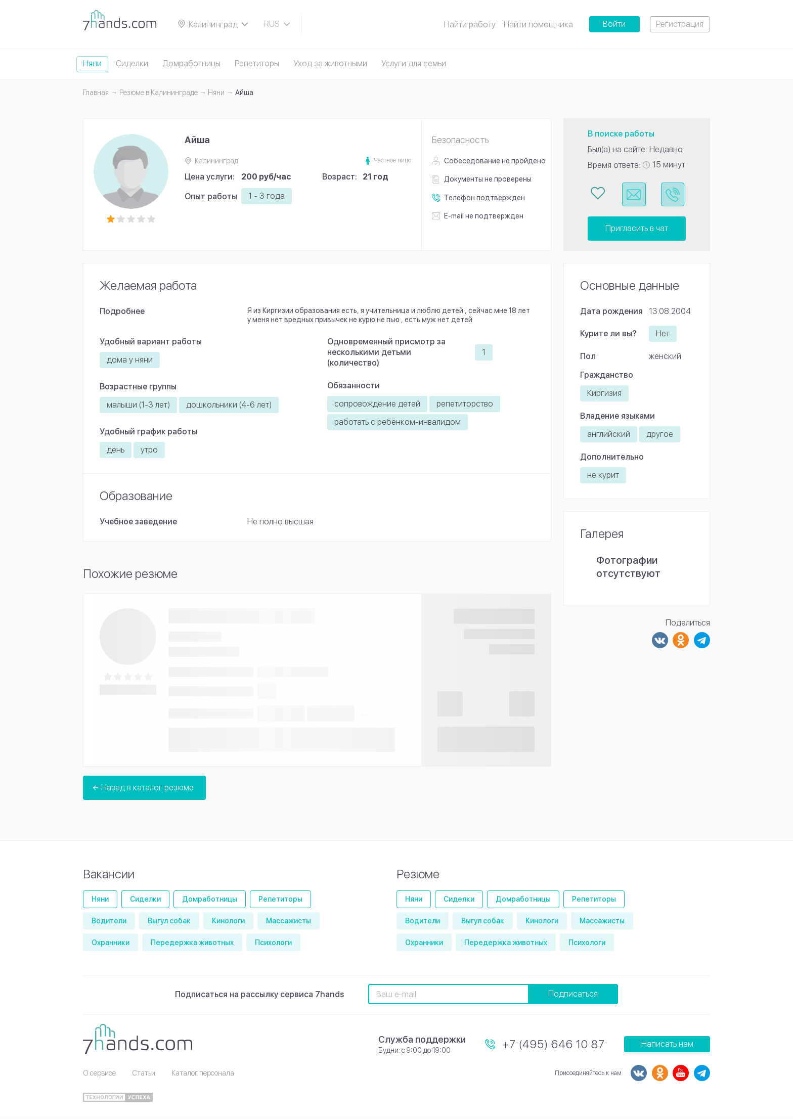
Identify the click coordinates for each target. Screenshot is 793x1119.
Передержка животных (192, 944)
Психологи (273, 944)
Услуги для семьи (413, 63)
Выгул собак (169, 922)
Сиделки (132, 63)
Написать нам (667, 1046)
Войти (614, 24)
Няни (92, 63)
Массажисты (288, 922)
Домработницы (191, 63)
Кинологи (228, 922)
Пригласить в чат (636, 230)
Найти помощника (538, 24)
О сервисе (99, 1074)
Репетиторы (257, 63)
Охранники (110, 944)
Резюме (417, 876)
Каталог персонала (202, 1074)
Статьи (143, 1074)
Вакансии (109, 876)
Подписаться (573, 996)
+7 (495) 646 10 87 (553, 1045)
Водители (109, 922)
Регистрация (679, 24)
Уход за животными (330, 63)
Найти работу (470, 24)
